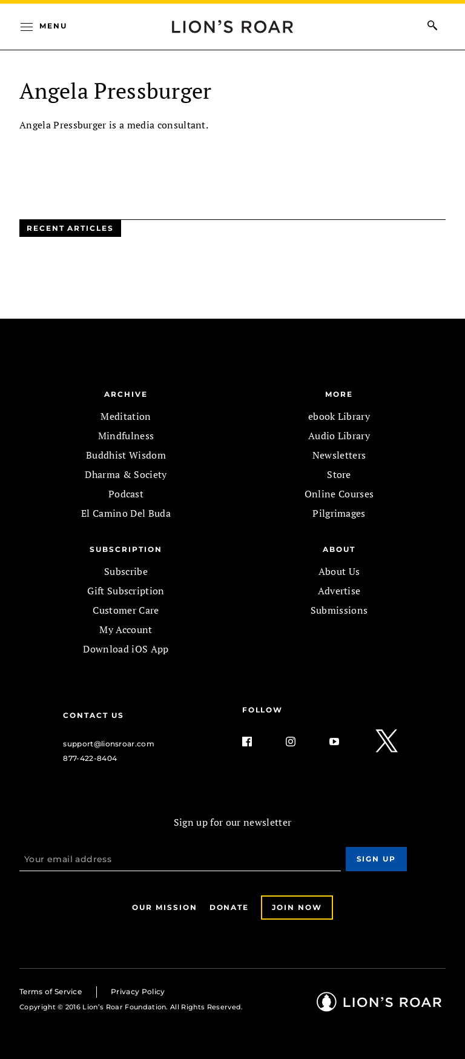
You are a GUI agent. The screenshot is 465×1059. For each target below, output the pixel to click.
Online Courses (339, 493)
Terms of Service (50, 991)
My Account (125, 629)
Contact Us (93, 715)
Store (339, 474)
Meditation (126, 416)
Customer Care (126, 610)
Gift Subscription (125, 590)
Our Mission (164, 907)
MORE (339, 394)
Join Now (297, 907)
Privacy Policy (138, 991)
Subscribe (126, 571)
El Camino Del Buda (126, 513)
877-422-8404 (90, 758)
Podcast (125, 493)
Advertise (339, 590)
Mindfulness (126, 435)
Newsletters (339, 455)
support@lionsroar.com (108, 743)
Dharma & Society (126, 474)
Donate (229, 907)
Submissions (339, 610)
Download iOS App (125, 649)
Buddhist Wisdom (126, 455)
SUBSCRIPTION (126, 549)
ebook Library (339, 416)
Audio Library (339, 435)
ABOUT (339, 549)
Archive (125, 394)
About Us (339, 571)
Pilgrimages (339, 513)
